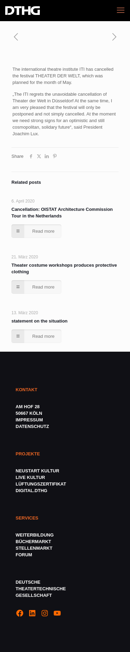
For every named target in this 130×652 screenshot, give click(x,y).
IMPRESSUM (29, 419)
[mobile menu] (121, 10)
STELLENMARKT (34, 548)
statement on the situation (39, 321)
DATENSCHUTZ (33, 426)
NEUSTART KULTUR (37, 470)
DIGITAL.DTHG (31, 490)
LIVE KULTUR (30, 477)
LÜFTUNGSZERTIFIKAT (41, 484)
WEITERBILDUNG (35, 535)
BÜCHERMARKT (33, 541)
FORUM (24, 554)
